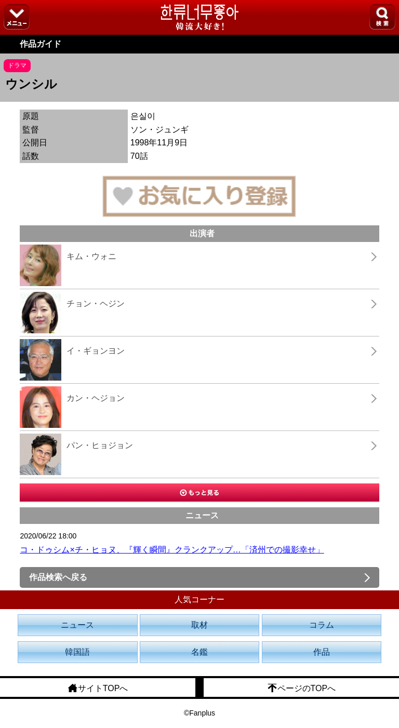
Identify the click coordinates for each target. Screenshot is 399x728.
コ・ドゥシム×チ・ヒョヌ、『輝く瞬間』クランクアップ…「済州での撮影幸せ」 (172, 549)
